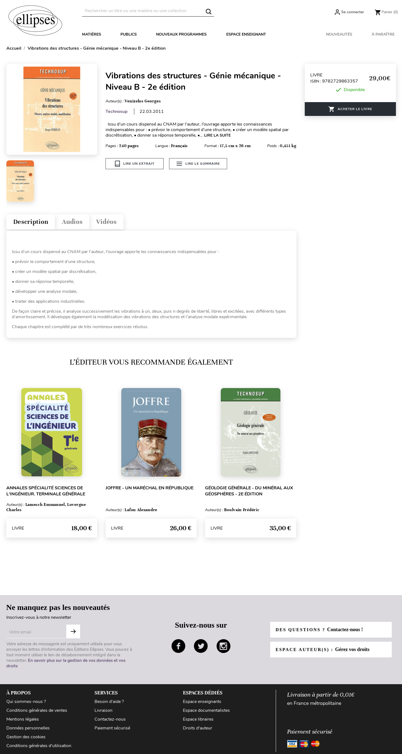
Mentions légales (22, 719)
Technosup (117, 111)
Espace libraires (198, 719)
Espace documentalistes (206, 710)
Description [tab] (30, 222)
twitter (201, 646)
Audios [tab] (72, 222)
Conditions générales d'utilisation (38, 746)
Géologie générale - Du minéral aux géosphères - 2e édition (249, 491)
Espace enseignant (246, 34)
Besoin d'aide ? (109, 702)
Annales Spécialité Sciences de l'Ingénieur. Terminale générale (45, 491)
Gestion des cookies (26, 737)
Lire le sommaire (198, 163)
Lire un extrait (134, 164)
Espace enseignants (202, 702)
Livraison (103, 710)
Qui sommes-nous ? (26, 702)
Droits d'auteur (197, 728)
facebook (178, 646)
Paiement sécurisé (112, 728)
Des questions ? (319, 629)
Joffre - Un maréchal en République (149, 488)
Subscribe (73, 631)
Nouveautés (339, 34)
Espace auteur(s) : (323, 649)
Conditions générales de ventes (36, 710)
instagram (223, 646)
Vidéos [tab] (106, 222)
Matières (91, 34)
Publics (128, 34)
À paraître (383, 34)
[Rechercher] (148, 11)
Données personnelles (28, 728)
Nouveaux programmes (181, 34)
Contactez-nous (110, 719)
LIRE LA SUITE (217, 135)
